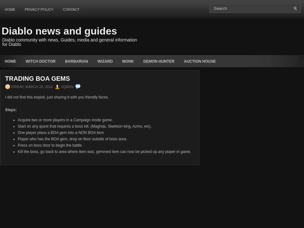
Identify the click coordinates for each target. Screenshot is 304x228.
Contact (71, 9)
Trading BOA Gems (37, 78)
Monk (128, 61)
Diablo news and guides (59, 31)
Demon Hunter (158, 61)
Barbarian (76, 61)
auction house (200, 61)
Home (10, 9)
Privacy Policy (39, 9)
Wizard (105, 61)
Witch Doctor (40, 61)
